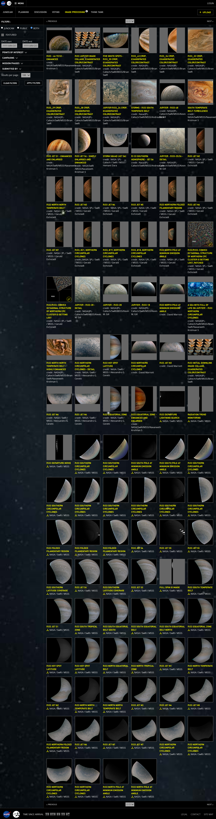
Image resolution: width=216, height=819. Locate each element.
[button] (86, 12)
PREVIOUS (50, 20)
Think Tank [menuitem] (97, 12)
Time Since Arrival (33, 814)
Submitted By (10, 69)
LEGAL (184, 814)
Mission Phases (10, 63)
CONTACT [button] (196, 814)
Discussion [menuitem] (40, 12)
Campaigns (8, 58)
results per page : (10, 75)
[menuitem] (19, 3)
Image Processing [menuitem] (75, 12)
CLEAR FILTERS (10, 83)
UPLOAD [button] (207, 12)
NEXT (208, 20)
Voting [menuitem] (55, 12)
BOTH (36, 28)
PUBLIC (23, 28)
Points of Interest (12, 52)
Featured (11, 34)
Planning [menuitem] (23, 12)
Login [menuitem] (210, 3)
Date (6, 41)
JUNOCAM (9, 28)
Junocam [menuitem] (8, 12)
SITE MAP (208, 814)
